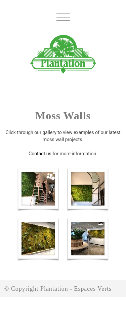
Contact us (40, 153)
